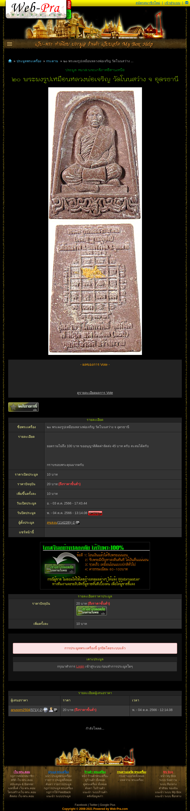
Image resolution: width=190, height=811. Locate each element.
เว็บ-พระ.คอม (22, 772)
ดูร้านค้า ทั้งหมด (95, 780)
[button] (186, 3)
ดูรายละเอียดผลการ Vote (95, 393)
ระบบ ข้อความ (168, 780)
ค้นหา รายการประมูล (58, 784)
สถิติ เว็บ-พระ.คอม (22, 780)
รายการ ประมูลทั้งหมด (58, 780)
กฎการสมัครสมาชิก (22, 776)
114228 (63, 522)
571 (33, 710)
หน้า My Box (168, 776)
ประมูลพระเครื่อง (29, 61)
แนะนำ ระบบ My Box (168, 792)
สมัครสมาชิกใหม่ (148, 3)
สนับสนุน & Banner (21, 784)
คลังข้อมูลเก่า (95, 796)
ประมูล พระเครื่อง (58, 772)
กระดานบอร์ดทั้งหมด (131, 776)
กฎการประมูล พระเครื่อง (58, 788)
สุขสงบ (52, 522)
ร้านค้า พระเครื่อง (94, 772)
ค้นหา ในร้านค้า (95, 788)
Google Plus (107, 805)
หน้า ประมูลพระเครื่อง (58, 776)
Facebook (81, 805)
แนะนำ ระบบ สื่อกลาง (168, 796)
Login (80, 666)
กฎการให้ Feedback (58, 792)
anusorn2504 (20, 710)
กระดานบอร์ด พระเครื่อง (131, 772)
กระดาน (52, 61)
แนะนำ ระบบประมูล (58, 796)
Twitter (93, 805)
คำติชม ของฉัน (168, 788)
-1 (72, 522)
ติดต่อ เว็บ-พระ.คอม (22, 796)
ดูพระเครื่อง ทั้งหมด (95, 784)
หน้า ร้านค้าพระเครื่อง (95, 776)
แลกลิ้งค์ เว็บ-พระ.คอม (21, 788)
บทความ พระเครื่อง (131, 780)
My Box (168, 772)
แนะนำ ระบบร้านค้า (95, 792)
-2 (40, 710)
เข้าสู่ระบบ (172, 3)
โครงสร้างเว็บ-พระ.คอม (21, 792)
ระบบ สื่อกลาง (168, 784)
